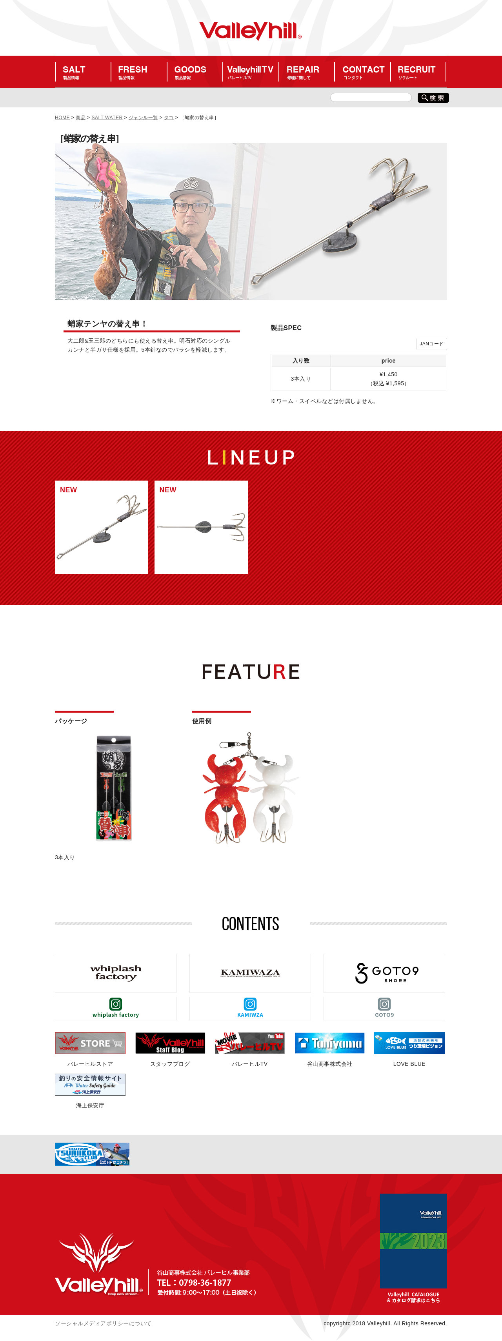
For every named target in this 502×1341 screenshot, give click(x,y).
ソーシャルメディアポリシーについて (103, 1323)
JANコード (432, 344)
